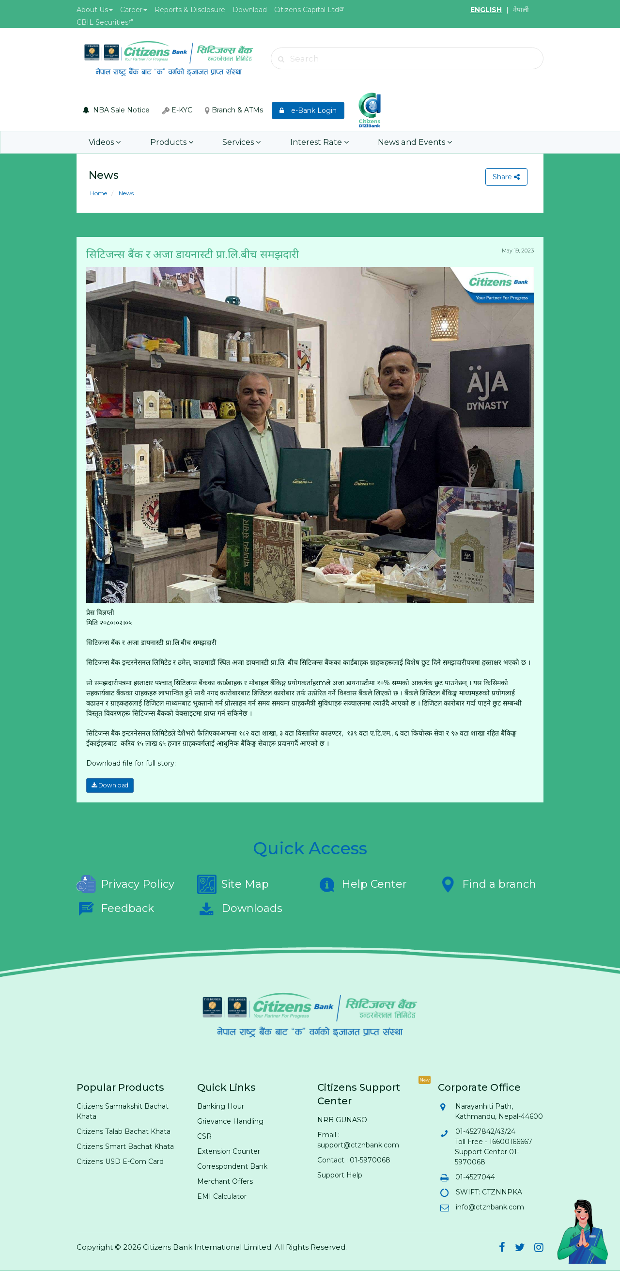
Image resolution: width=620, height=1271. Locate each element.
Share (506, 177)
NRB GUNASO (342, 1119)
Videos (105, 142)
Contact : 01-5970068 (353, 1160)
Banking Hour (220, 1106)
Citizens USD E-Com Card (120, 1161)
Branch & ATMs (234, 110)
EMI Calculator (222, 1196)
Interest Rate (315, 142)
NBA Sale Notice (116, 110)
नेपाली (521, 9)
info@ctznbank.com (489, 1207)
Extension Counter (228, 1151)
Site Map (233, 884)
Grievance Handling (230, 1121)
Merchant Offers (225, 1181)
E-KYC (177, 110)
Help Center (362, 884)
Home (98, 193)
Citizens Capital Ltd (306, 9)
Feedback (115, 908)
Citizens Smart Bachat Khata (125, 1146)
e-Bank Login (308, 110)
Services (239, 142)
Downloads (239, 908)
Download (249, 9)
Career (133, 9)
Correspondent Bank (232, 1166)
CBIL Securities (102, 22)
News (125, 193)
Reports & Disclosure (190, 9)
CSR (204, 1136)
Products (170, 142)
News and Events (409, 142)
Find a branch (487, 884)
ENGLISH (486, 9)
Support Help (339, 1175)
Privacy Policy (125, 884)
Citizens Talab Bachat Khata (123, 1131)
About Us (95, 9)
